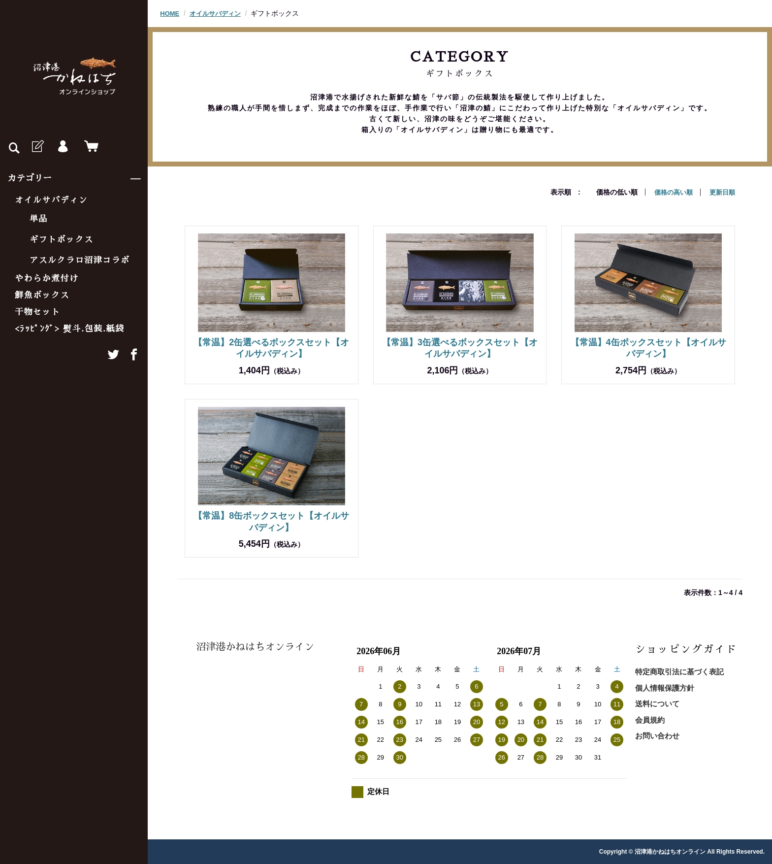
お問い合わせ (657, 735)
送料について (657, 703)
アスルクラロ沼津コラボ (80, 260)
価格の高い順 (670, 192)
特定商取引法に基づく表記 (679, 671)
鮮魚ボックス (42, 295)
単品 (39, 219)
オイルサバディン (51, 200)
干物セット (38, 312)
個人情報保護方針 (664, 687)
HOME (170, 13)
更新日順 (721, 192)
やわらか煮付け (47, 278)
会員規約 (650, 719)
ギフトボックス (62, 239)
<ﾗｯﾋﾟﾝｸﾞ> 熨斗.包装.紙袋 (70, 329)
